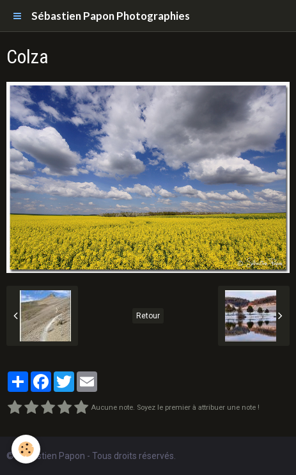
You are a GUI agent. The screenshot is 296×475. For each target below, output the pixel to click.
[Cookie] (26, 449)
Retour (148, 315)
